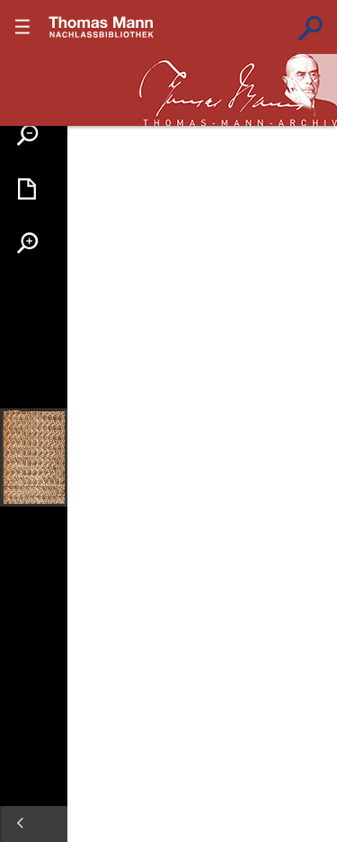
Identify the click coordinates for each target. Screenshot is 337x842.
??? (101, 27)
